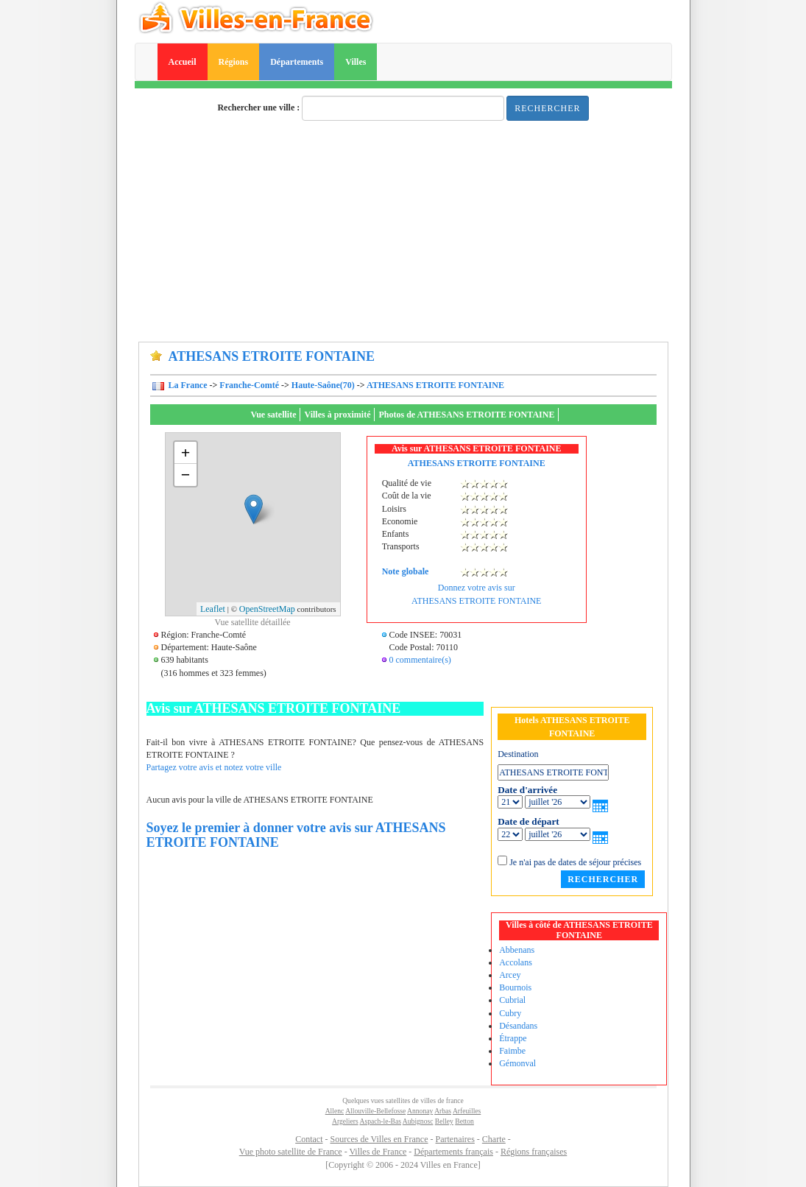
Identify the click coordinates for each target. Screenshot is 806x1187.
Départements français (453, 1152)
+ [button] (186, 452)
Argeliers (345, 1121)
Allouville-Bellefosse (375, 1111)
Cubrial (512, 1000)
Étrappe (512, 1038)
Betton (464, 1121)
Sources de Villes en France (379, 1139)
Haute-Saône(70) (323, 385)
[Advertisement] (403, 231)
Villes (355, 62)
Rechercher (547, 108)
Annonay (420, 1111)
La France (187, 385)
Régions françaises (534, 1152)
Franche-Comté (249, 385)
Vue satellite (274, 414)
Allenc (334, 1111)
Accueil (183, 62)
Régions (234, 62)
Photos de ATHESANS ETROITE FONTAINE (466, 414)
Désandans (518, 1026)
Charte (494, 1139)
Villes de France (377, 1152)
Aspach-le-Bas (380, 1121)
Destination (518, 754)
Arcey (509, 975)
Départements (296, 62)
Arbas (442, 1111)
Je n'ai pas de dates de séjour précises (575, 862)
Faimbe (512, 1051)
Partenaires (455, 1139)
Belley (444, 1121)
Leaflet (212, 609)
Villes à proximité (337, 414)
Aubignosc (418, 1121)
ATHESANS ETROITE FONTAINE (435, 385)
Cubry (510, 1013)
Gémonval (517, 1063)
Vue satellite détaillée (252, 622)
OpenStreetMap (267, 609)
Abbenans (516, 950)
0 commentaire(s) (420, 660)
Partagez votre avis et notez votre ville (214, 767)
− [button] (186, 474)
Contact (308, 1139)
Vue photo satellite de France (290, 1152)
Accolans (515, 962)
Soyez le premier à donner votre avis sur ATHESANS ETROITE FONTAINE (296, 835)
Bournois (515, 987)
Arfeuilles (467, 1111)
